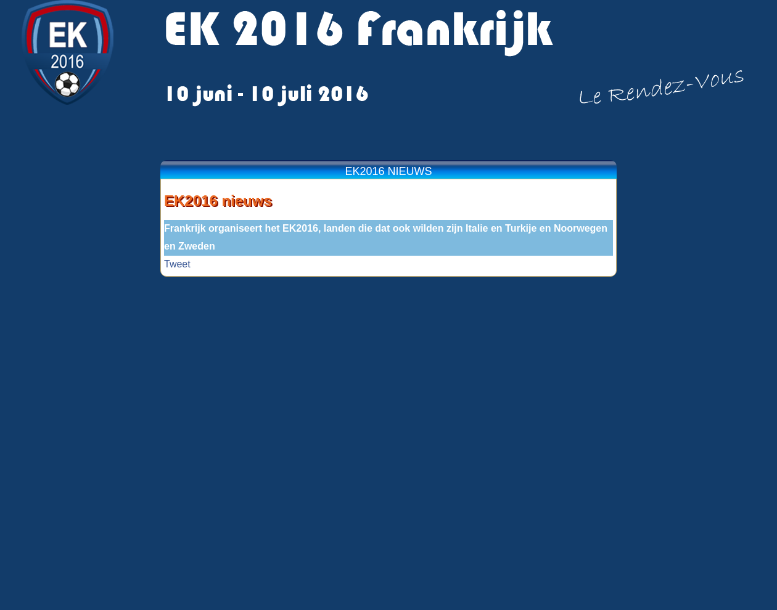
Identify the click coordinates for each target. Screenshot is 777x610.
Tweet (177, 264)
